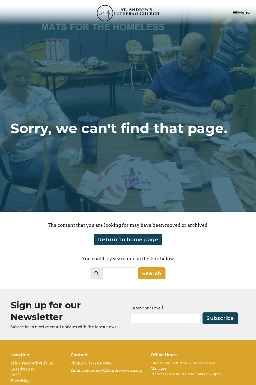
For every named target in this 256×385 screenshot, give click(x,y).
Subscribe (220, 318)
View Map (20, 380)
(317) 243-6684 (98, 363)
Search (152, 273)
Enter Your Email (147, 308)
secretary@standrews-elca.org (113, 370)
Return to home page (128, 240)
